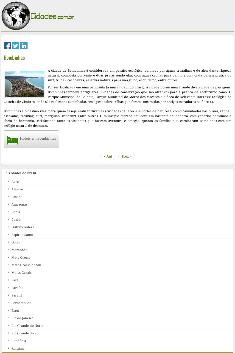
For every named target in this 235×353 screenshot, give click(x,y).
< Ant (108, 156)
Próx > (126, 156)
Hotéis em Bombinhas (31, 138)
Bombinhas (14, 57)
